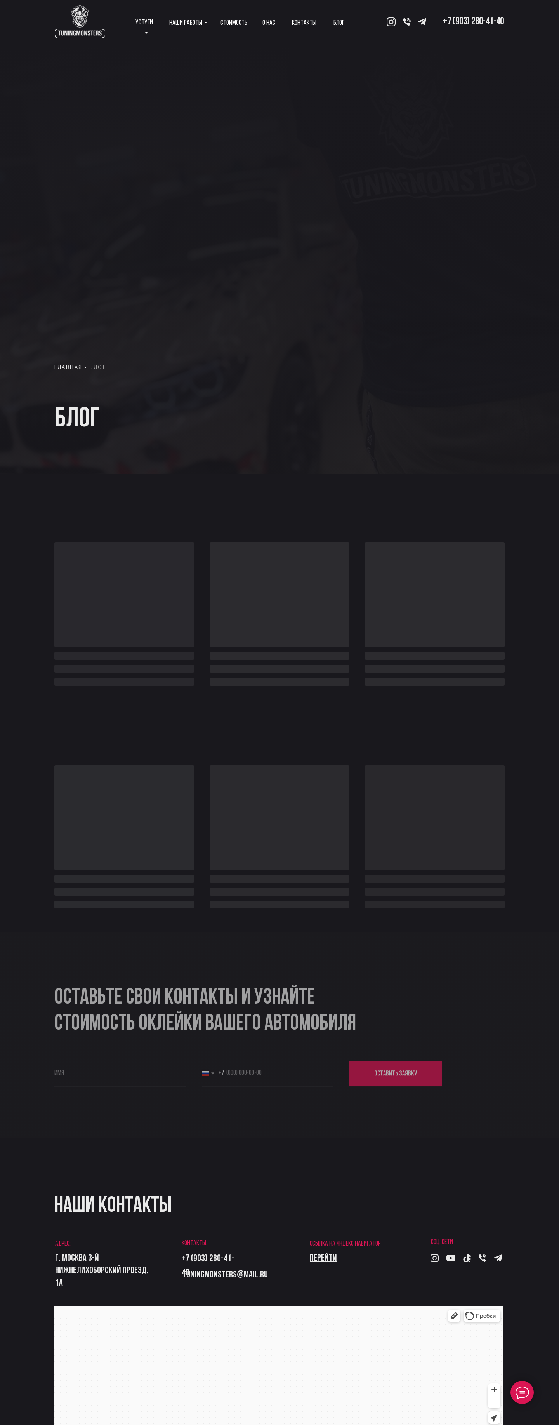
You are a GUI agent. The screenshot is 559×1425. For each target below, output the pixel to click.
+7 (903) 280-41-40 (473, 22)
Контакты (304, 23)
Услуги (144, 22)
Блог (338, 23)
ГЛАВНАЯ (68, 367)
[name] (120, 1077)
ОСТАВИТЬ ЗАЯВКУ (395, 1077)
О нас (268, 23)
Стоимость (233, 23)
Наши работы (185, 23)
